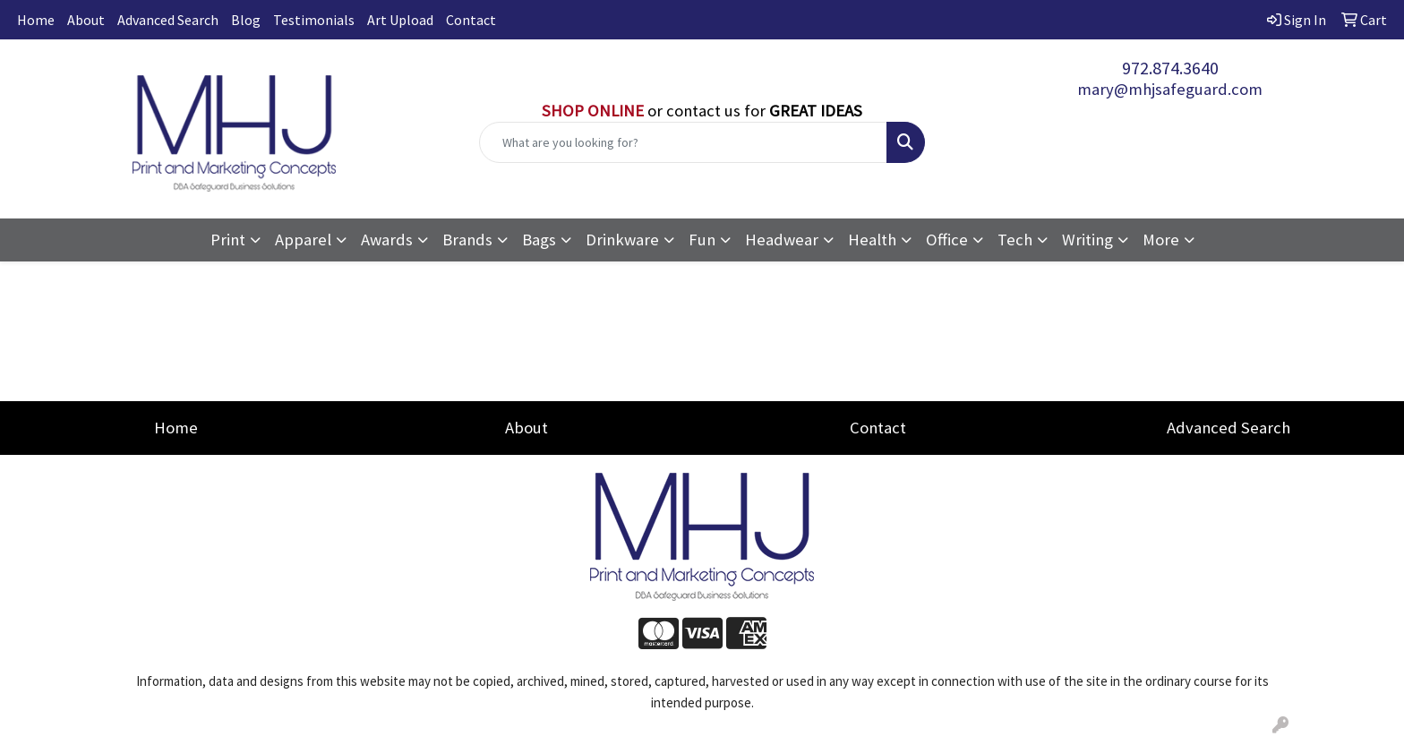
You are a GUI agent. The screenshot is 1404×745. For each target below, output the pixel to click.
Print (227, 239)
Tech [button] (1014, 239)
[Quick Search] (683, 142)
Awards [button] (387, 239)
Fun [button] (702, 239)
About (86, 20)
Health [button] (872, 239)
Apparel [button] (303, 239)
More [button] (1161, 239)
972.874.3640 (1170, 67)
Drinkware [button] (622, 239)
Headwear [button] (781, 239)
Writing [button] (1087, 239)
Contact (471, 20)
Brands (467, 239)
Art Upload (400, 20)
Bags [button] (539, 239)
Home (36, 20)
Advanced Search (167, 20)
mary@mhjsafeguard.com (1170, 89)
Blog (246, 20)
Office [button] (947, 239)
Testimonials (314, 20)
